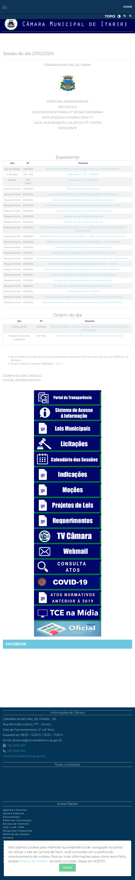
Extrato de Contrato (16, 823)
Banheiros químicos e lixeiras (83, 188)
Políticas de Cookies (16, 834)
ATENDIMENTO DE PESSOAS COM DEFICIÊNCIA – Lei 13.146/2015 (83, 241)
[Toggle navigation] (4, 7)
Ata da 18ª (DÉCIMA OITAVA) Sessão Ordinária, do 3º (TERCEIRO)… (83, 168)
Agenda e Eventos (15, 809)
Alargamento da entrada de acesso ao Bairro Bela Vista (83, 199)
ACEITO (67, 867)
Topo (110, 16)
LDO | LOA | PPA (13, 827)
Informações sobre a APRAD (83, 291)
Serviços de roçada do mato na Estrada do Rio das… (83, 285)
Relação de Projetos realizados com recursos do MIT (83, 280)
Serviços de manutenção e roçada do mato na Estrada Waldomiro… (83, 269)
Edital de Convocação (17, 820)
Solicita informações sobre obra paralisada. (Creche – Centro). (83, 263)
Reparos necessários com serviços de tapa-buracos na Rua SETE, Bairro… (83, 302)
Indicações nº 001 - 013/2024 (83, 174)
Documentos (11, 816)
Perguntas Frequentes (17, 830)
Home (127, 6)
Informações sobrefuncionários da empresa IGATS (83, 247)
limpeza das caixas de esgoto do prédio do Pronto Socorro (83, 252)
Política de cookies (33, 861)
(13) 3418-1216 (16, 745)
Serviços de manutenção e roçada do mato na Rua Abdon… (83, 274)
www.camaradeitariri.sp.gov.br (24, 756)
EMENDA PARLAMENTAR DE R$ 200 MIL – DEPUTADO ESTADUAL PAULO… (83, 236)
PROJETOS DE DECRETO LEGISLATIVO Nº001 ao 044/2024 (89, 335)
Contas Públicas (13, 813)
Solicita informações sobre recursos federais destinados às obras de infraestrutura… (83, 258)
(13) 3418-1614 (16, 751)
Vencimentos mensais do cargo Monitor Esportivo (83, 210)
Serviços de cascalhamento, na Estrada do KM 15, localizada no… (83, 194)
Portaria (8, 837)
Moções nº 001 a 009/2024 (83, 179)
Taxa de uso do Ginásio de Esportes (83, 216)
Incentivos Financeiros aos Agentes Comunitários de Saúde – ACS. (83, 205)
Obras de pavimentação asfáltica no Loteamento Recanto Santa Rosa (83, 296)
